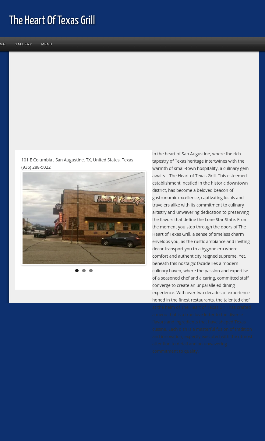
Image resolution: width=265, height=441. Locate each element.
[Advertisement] (117, 103)
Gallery (23, 44)
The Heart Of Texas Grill (52, 21)
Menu (46, 44)
